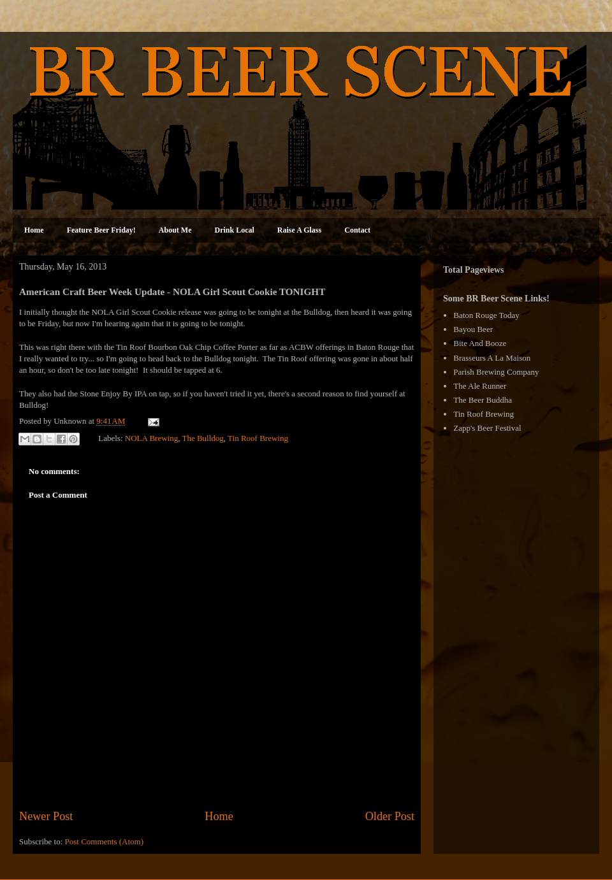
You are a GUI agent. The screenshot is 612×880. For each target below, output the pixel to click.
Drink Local (234, 230)
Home (34, 230)
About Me (175, 230)
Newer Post (46, 816)
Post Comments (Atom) (104, 841)
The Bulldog (202, 438)
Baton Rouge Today (486, 315)
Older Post (389, 816)
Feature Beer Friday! (101, 230)
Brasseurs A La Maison (491, 358)
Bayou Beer (473, 329)
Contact (357, 230)
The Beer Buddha (482, 400)
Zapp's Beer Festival (487, 428)
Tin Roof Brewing (258, 438)
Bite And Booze (479, 343)
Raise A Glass (299, 230)
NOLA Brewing (151, 438)
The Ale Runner (479, 386)
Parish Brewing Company (496, 372)
